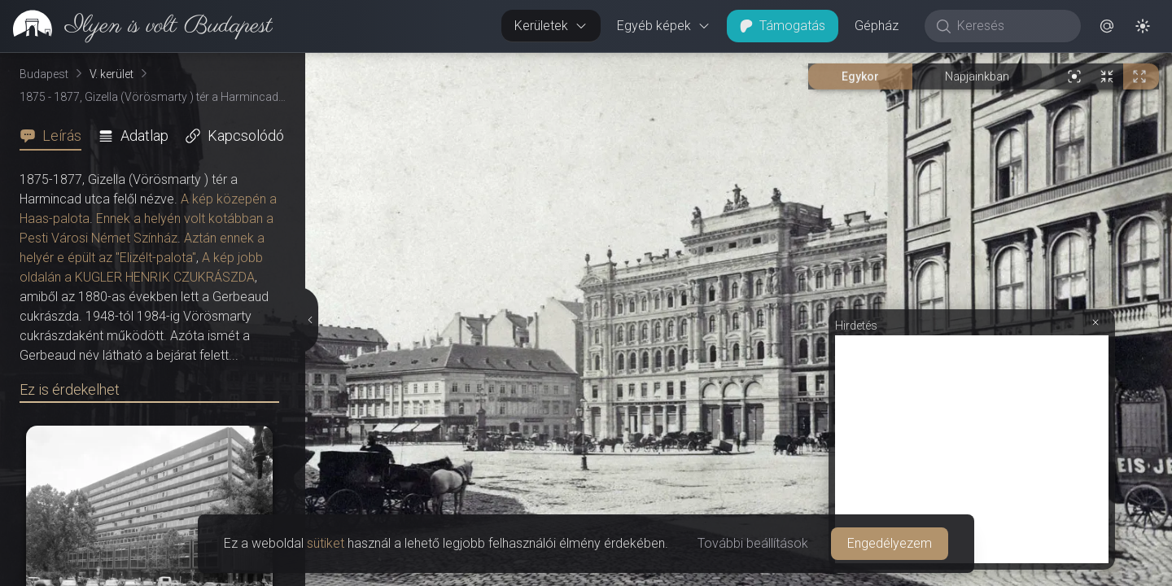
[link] (136, 26)
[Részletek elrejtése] (309, 319)
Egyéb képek (664, 25)
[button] (1107, 26)
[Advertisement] (972, 449)
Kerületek (551, 25)
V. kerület (111, 74)
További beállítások (753, 543)
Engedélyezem (889, 543)
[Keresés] (1011, 26)
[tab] (55, 136)
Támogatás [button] (782, 25)
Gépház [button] (877, 25)
